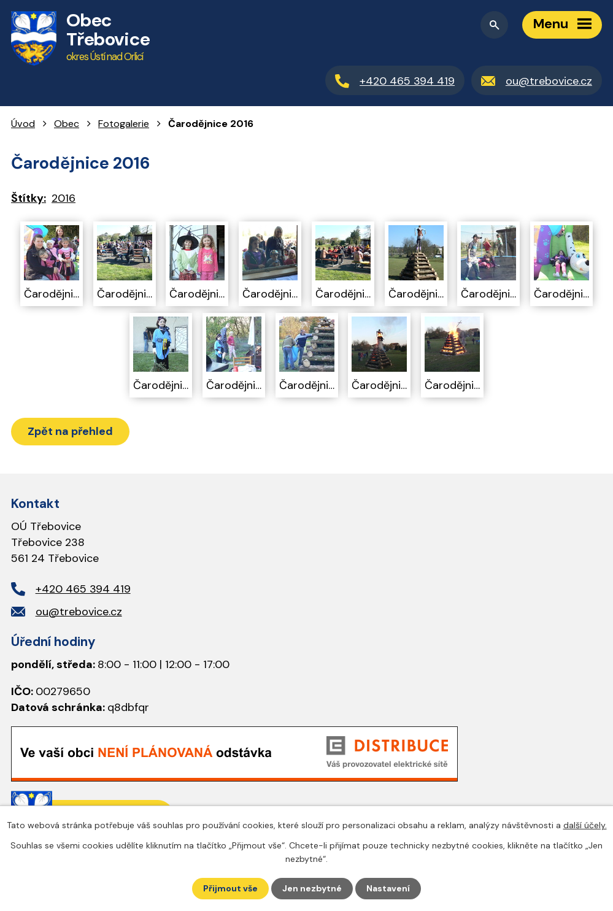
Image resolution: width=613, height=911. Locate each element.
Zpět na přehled (70, 431)
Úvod (23, 123)
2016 (63, 198)
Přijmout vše (230, 888)
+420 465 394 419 (83, 589)
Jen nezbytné (312, 888)
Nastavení (388, 888)
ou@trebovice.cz (79, 611)
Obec (66, 123)
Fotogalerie (123, 123)
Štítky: (28, 198)
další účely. (585, 825)
